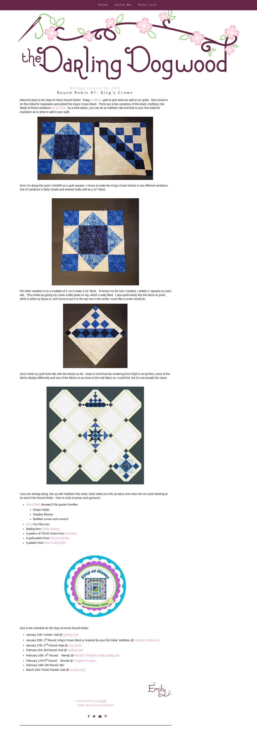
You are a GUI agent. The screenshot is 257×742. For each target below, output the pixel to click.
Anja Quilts (75, 645)
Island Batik (33, 504)
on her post (58, 107)
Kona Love (147, 5)
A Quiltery (71, 533)
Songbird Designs (85, 660)
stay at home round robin (100, 705)
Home (103, 5)
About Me (123, 5)
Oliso (29, 524)
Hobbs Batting (50, 528)
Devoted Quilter (60, 538)
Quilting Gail (70, 634)
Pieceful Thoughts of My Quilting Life (97, 655)
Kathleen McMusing (147, 640)
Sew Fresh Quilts (55, 542)
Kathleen (96, 100)
